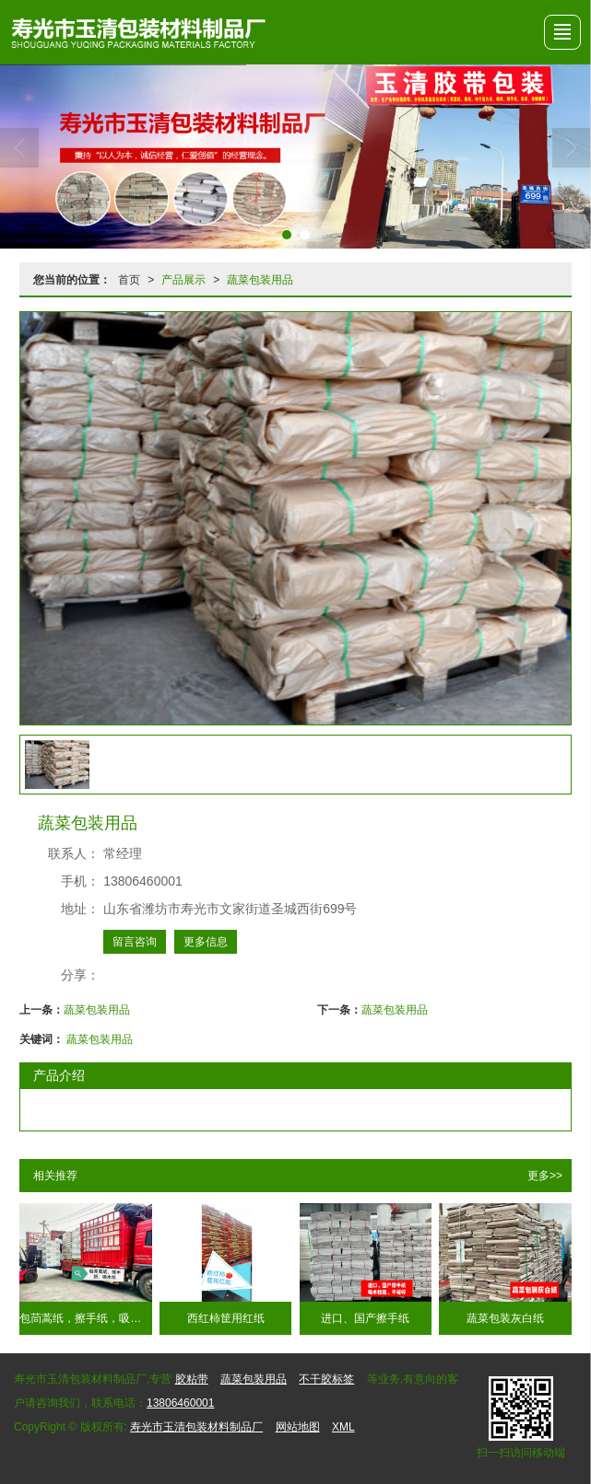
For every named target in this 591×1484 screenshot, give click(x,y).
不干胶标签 (326, 1379)
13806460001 (180, 1403)
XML (343, 1426)
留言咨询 (134, 941)
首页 (129, 279)
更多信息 (205, 941)
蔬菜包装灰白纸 (505, 1318)
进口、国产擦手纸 (365, 1318)
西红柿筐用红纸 (226, 1318)
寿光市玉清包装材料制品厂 (196, 1426)
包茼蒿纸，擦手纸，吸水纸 (85, 1318)
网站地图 (298, 1426)
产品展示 (183, 279)
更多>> (544, 1175)
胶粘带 (191, 1379)
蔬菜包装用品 (260, 279)
